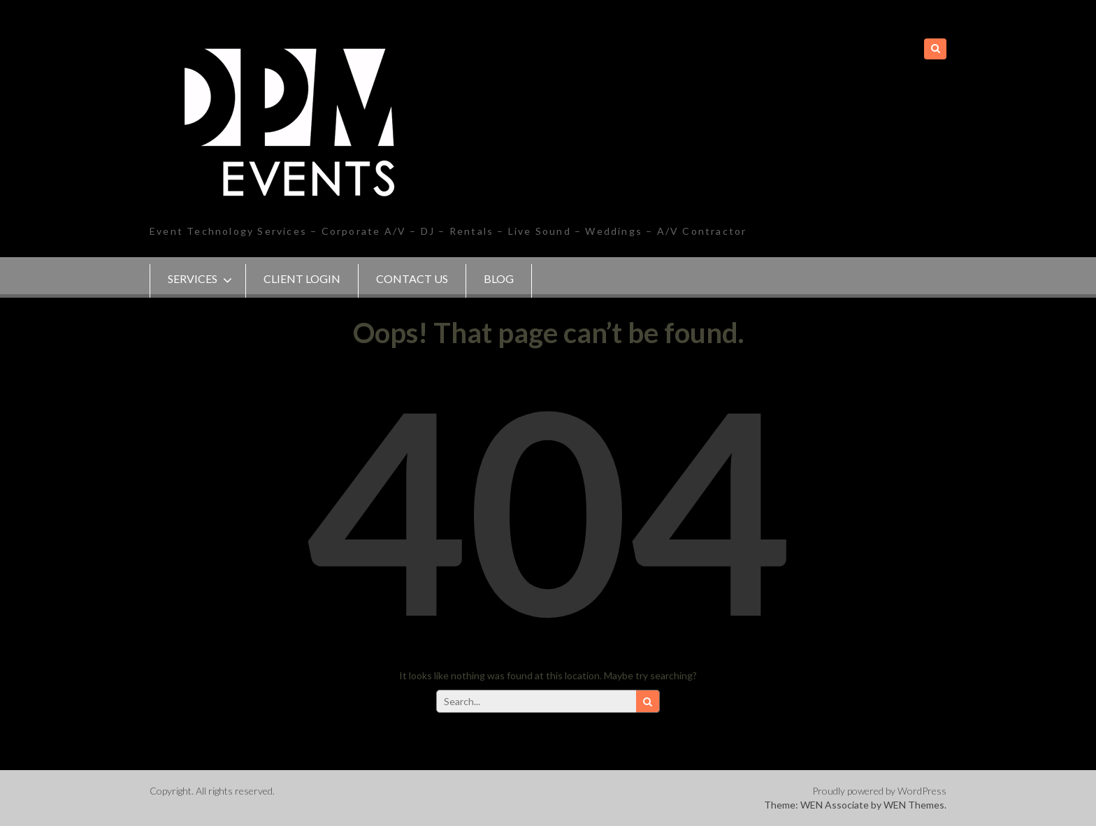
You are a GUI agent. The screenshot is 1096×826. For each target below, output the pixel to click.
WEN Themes (914, 805)
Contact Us (412, 278)
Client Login (302, 278)
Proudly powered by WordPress (879, 791)
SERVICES (192, 278)
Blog (499, 278)
